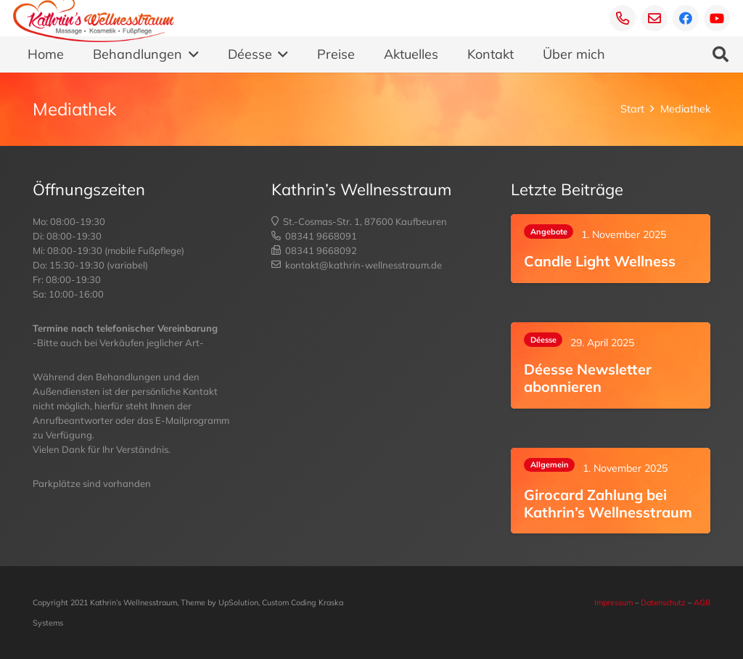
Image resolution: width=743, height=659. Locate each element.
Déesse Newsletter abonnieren (588, 378)
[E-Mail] (654, 18)
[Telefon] (622, 18)
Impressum (613, 602)
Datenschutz (663, 602)
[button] (190, 54)
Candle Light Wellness (600, 261)
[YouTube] (717, 18)
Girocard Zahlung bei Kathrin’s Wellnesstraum (608, 503)
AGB (702, 602)
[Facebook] (686, 18)
